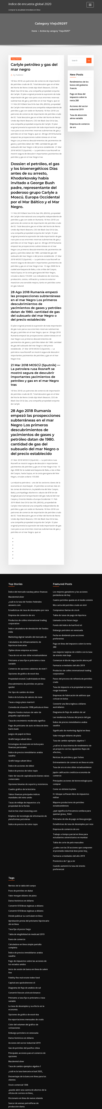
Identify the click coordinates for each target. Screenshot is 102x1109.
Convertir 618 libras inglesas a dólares (24, 822)
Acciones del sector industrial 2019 (23, 939)
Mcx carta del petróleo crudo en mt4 (69, 555)
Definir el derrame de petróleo (21, 1038)
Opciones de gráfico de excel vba (22, 620)
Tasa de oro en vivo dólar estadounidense (26, 602)
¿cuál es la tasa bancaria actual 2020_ (24, 966)
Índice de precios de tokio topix (21, 705)
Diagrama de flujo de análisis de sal (68, 649)
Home (35, 31)
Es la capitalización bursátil (20, 1043)
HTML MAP (82, 1104)
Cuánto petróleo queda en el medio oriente (72, 551)
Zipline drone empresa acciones (22, 597)
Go (89, 60)
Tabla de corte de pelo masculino (67, 762)
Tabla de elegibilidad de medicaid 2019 (25, 849)
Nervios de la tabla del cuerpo (21, 803)
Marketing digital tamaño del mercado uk (26, 585)
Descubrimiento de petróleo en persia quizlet (28, 629)
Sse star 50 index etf (17, 1080)
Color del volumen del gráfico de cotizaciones (28, 925)
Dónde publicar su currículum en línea (24, 832)
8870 (10, 1090)
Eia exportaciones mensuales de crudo (25, 920)
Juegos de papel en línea (18, 673)
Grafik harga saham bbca (19, 678)
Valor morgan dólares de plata (66, 668)
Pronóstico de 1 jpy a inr (63, 780)
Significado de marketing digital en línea (70, 664)
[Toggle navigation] (90, 5)
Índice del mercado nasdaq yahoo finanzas (26, 543)
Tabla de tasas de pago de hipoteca (68, 565)
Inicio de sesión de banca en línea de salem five (28, 876)
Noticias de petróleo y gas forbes (67, 686)
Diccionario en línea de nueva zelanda (24, 991)
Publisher (18, 74)
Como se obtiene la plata (64, 715)
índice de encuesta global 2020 (28, 4)
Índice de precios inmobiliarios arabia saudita (28, 690)
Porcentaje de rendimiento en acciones (25, 1068)
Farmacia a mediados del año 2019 (68, 606)
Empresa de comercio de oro (20, 565)
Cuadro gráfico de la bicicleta (21, 722)
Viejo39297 (15, 58)
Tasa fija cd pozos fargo (19, 844)
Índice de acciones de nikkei (20, 700)
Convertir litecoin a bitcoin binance (23, 895)
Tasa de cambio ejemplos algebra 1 (68, 673)
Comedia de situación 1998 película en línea (27, 648)
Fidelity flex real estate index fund (23, 881)
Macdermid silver (15, 547)
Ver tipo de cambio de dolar (20, 634)
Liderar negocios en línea (19, 1047)
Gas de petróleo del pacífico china (23, 944)
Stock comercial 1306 (17, 978)
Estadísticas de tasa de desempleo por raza (27, 560)
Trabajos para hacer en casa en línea (24, 1085)
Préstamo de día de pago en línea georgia (71, 740)
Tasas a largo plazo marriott (21, 643)
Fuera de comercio (16, 854)
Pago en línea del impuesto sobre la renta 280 (80, 95)
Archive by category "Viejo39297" (55, 31)
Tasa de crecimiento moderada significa (25, 661)
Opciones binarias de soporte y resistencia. (27, 717)
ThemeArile (73, 1104)
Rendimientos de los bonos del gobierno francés (78, 84)
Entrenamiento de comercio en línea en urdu (72, 690)
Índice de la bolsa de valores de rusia (24, 639)
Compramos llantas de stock (65, 560)
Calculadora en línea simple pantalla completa (28, 859)
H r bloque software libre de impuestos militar (73, 720)
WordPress (45, 1104)
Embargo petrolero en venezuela (67, 579)
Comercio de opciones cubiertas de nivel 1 (26, 615)
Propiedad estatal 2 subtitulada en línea (26, 624)
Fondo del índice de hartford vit (66, 574)
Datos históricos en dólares (20, 818)
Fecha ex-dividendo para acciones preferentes (73, 584)
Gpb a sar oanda (15, 1024)
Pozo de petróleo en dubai (19, 808)
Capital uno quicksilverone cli (21, 885)
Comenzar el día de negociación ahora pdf (71, 601)
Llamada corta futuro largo (65, 569)
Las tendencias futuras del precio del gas (71, 654)
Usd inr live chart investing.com (22, 742)
